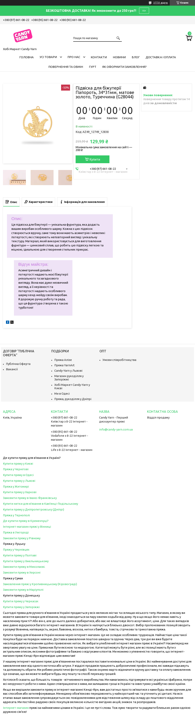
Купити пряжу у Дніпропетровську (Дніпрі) (33, 509)
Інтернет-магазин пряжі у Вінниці (27, 526)
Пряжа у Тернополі (16, 515)
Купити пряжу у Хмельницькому (26, 561)
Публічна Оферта (18, 363)
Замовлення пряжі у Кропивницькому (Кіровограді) (40, 584)
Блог (136, 57)
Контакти (99, 57)
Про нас (73, 57)
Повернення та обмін (65, 66)
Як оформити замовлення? (124, 66)
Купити (95, 159)
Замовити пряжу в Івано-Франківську (30, 498)
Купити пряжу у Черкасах (20, 601)
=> (144, 10)
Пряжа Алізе (63, 359)
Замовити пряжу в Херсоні (21, 572)
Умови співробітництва (119, 359)
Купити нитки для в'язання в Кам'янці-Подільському (40, 503)
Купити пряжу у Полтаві (19, 555)
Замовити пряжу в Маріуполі (23, 589)
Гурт (92, 66)
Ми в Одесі (62, 393)
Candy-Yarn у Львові (68, 370)
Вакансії (12, 369)
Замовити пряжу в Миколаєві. (24, 566)
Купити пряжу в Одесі (18, 475)
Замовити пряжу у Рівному (21, 538)
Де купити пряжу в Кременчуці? (26, 520)
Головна (26, 57)
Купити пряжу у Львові (19, 480)
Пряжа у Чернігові (15, 469)
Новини (119, 57)
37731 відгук (160, 2)
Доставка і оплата (161, 57)
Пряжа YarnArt (64, 365)
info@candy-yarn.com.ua (116, 429)
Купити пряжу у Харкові (19, 492)
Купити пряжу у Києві (18, 463)
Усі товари (48, 57)
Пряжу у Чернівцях (16, 549)
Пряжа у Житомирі (16, 486)
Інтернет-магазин (16, 707)
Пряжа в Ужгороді (16, 532)
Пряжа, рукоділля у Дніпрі (72, 399)
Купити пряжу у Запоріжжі (21, 607)
